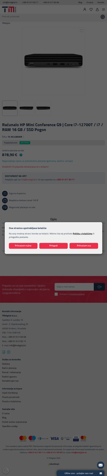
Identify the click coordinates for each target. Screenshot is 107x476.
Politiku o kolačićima (82, 234)
